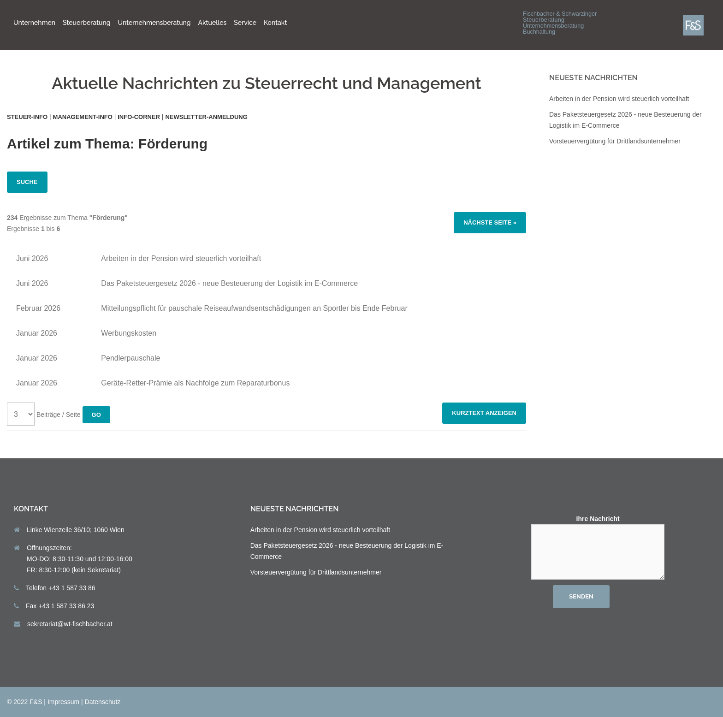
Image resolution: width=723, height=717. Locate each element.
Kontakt (275, 22)
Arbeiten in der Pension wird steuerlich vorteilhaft (619, 98)
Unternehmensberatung (154, 22)
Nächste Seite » (489, 222)
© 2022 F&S (24, 701)
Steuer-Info (27, 116)
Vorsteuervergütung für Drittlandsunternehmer (615, 141)
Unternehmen (34, 22)
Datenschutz (103, 701)
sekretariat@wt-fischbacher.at (70, 624)
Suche (27, 181)
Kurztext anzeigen (484, 412)
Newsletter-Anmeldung (206, 116)
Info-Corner (139, 116)
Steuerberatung (86, 22)
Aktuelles (212, 22)
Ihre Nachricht (598, 548)
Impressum (63, 701)
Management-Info (83, 116)
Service (245, 22)
